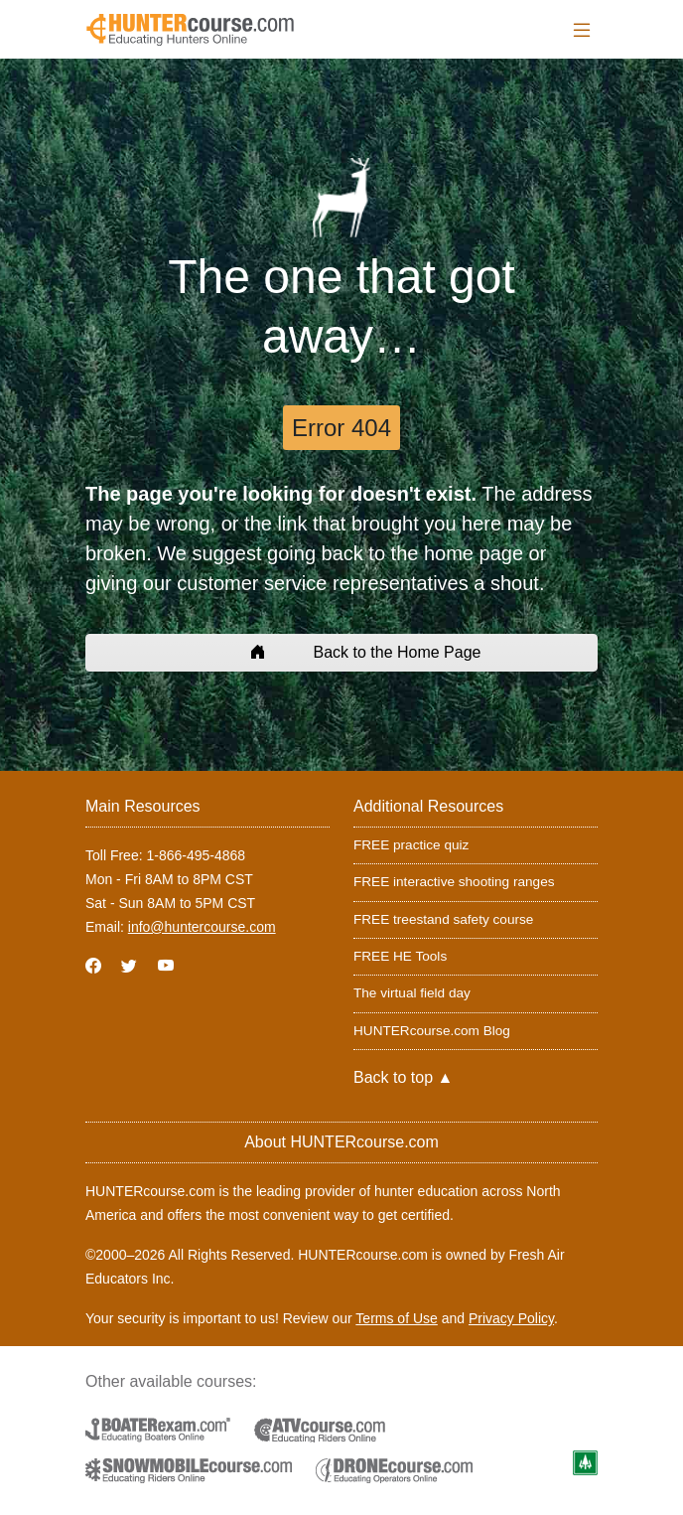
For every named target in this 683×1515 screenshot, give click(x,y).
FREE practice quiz (411, 844)
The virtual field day (412, 992)
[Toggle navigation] (582, 30)
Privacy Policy (511, 1318)
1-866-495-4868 (195, 855)
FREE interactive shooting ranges (454, 881)
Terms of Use (396, 1318)
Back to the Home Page (342, 652)
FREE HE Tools (400, 956)
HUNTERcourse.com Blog (431, 1030)
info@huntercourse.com (202, 927)
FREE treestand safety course (443, 919)
